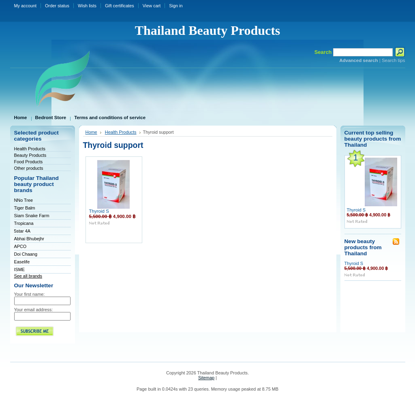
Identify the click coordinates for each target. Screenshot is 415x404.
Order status (57, 5)
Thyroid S (99, 211)
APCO (20, 246)
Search (323, 52)
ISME (19, 269)
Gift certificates (119, 5)
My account (25, 5)
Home (91, 132)
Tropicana (24, 223)
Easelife (22, 261)
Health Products (29, 148)
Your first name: (29, 294)
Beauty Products (30, 155)
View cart (152, 5)
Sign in (175, 5)
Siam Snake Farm (31, 215)
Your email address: (33, 309)
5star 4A (22, 231)
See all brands (28, 276)
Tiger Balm (24, 207)
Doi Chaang (25, 254)
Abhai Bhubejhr (29, 238)
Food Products (28, 161)
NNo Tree (23, 200)
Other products (28, 168)
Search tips (393, 60)
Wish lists (87, 5)
